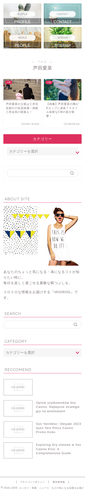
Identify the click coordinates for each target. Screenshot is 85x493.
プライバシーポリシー (32, 482)
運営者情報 (59, 482)
